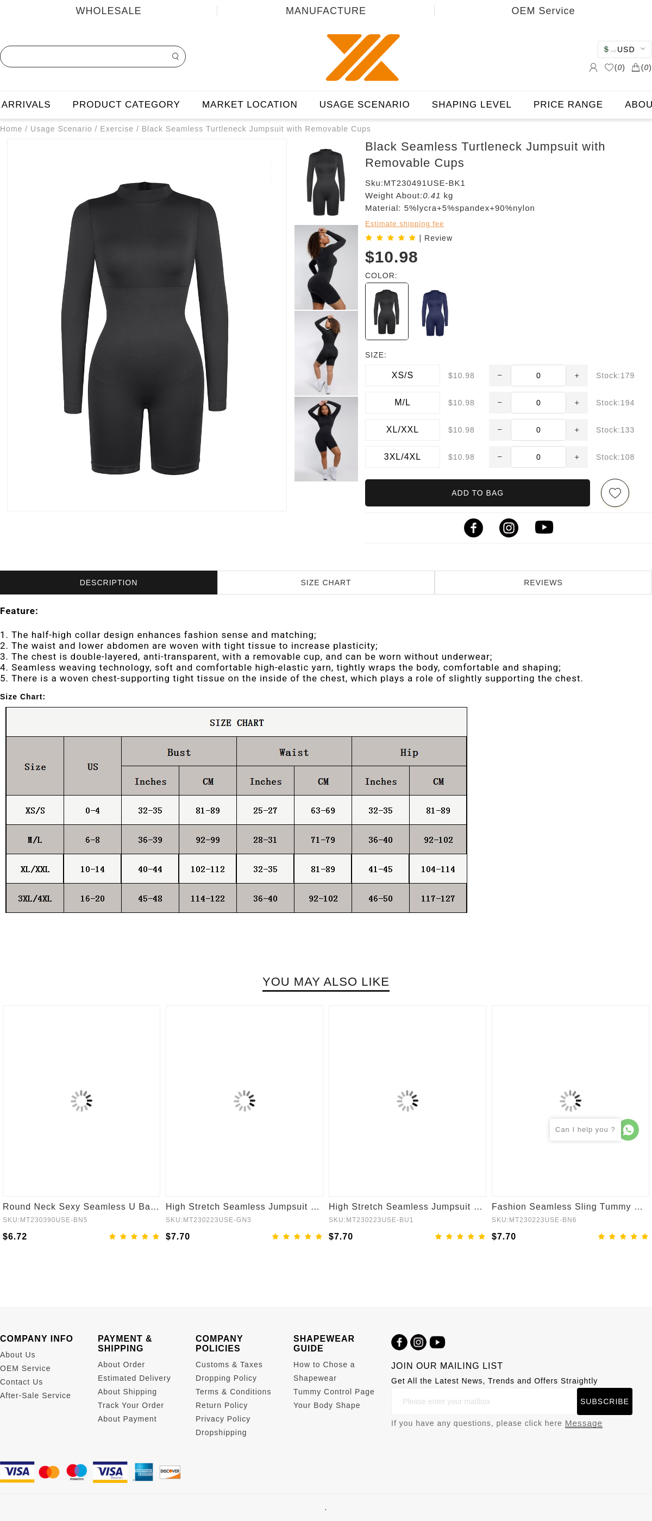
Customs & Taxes (229, 1364)
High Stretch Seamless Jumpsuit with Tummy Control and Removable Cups (244, 1206)
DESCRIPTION (109, 582)
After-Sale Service (35, 1395)
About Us (18, 1354)
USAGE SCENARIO (364, 104)
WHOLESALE (108, 10)
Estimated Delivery (134, 1378)
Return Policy (222, 1405)
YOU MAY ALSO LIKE (326, 981)
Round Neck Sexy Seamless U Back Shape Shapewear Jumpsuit (81, 1206)
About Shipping (127, 1391)
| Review (436, 238)
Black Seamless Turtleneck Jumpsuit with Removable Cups (256, 128)
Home (11, 128)
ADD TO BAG (478, 493)
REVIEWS (543, 582)
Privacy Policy (223, 1418)
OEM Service (543, 10)
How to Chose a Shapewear (324, 1371)
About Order (121, 1364)
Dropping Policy (226, 1378)
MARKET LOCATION (250, 104)
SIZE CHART (326, 582)
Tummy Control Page (334, 1391)
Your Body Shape (326, 1405)
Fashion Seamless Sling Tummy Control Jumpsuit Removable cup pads (570, 1206)
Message (584, 1423)
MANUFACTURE (326, 10)
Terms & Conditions (233, 1391)
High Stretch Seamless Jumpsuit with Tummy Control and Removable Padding (407, 1206)
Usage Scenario (61, 128)
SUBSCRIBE (604, 1401)
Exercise (117, 128)
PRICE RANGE (568, 104)
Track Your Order (131, 1405)
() (614, 67)
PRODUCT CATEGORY (126, 104)
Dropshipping (221, 1432)
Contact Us (21, 1382)
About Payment (127, 1418)
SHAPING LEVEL (472, 104)
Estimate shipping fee (404, 224)
